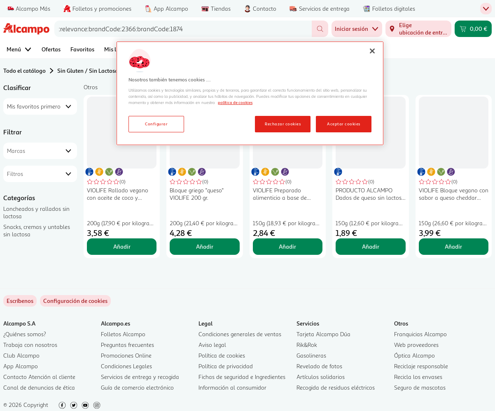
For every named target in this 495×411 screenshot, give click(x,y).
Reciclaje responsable (421, 366)
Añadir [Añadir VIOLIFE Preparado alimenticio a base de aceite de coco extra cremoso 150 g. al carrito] (287, 246)
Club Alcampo (21, 355)
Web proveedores (416, 344)
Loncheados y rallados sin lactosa (36, 212)
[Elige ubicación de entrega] (418, 29)
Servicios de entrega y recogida (140, 376)
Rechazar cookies (283, 123)
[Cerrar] (372, 51)
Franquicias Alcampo (420, 333)
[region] (250, 93)
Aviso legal (212, 344)
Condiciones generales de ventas (239, 333)
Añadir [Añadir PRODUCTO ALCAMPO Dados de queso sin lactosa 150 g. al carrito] (370, 246)
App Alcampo (20, 366)
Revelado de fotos (319, 366)
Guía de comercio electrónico (137, 387)
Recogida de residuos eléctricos (336, 387)
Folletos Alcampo (123, 333)
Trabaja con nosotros (30, 344)
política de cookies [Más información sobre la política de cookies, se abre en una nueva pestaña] (235, 102)
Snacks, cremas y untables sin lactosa (36, 230)
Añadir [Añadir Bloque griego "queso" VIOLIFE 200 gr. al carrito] (204, 246)
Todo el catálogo (24, 70)
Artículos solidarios (321, 376)
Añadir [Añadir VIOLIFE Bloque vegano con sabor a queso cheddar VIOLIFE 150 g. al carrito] (453, 246)
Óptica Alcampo (414, 355)
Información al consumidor (232, 387)
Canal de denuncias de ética (39, 387)
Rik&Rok (307, 344)
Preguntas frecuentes (127, 344)
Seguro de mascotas (420, 387)
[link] (75, 301)
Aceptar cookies (343, 123)
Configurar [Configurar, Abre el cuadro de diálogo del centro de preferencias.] (156, 123)
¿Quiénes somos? (24, 333)
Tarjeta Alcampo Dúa (323, 333)
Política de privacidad (225, 366)
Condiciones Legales (126, 366)
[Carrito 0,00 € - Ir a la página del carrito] (473, 29)
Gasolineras (311, 355)
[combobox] (183, 29)
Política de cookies (221, 355)
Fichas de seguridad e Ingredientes (241, 376)
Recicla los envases (418, 376)
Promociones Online (126, 355)
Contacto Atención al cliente (39, 376)
